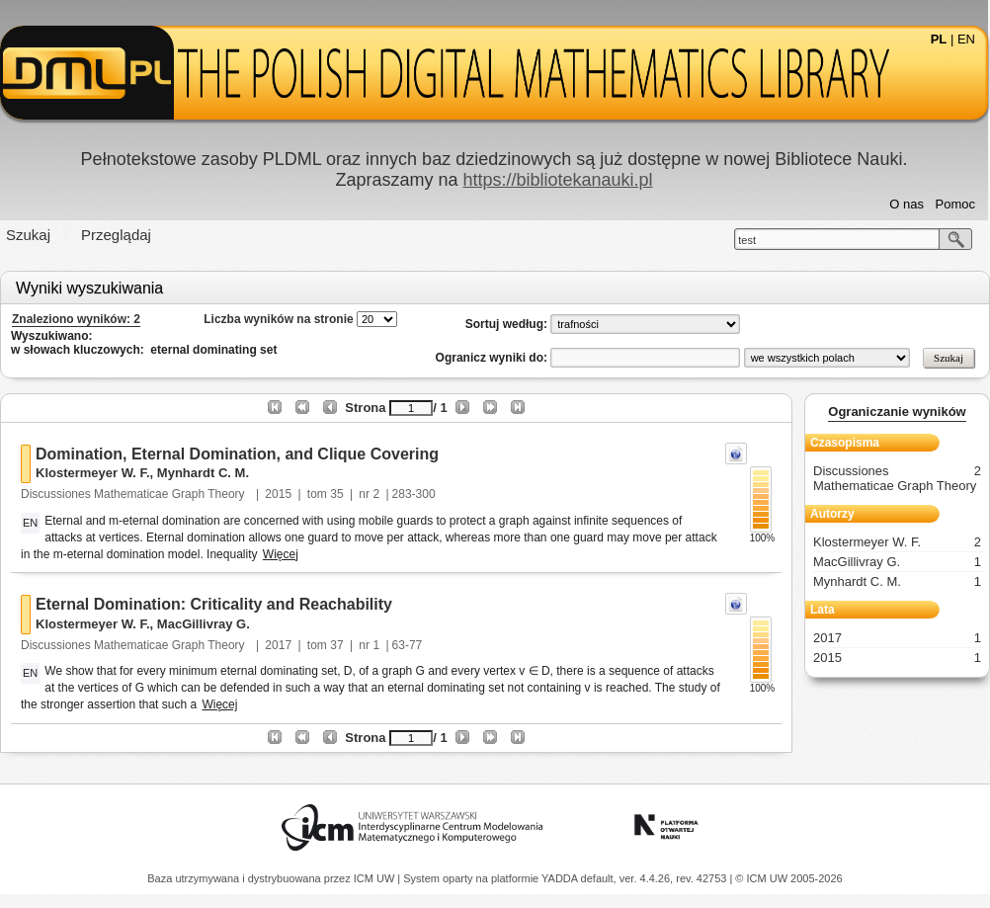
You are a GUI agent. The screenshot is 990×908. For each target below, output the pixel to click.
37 (336, 645)
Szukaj (28, 234)
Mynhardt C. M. (203, 472)
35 (336, 494)
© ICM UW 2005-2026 (788, 878)
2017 (278, 645)
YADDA (561, 878)
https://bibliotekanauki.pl (557, 180)
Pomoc (955, 204)
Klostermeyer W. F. (93, 472)
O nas (906, 204)
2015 (278, 494)
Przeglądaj (116, 234)
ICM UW (376, 878)
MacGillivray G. (203, 624)
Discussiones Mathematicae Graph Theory (134, 494)
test (747, 240)
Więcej (280, 554)
